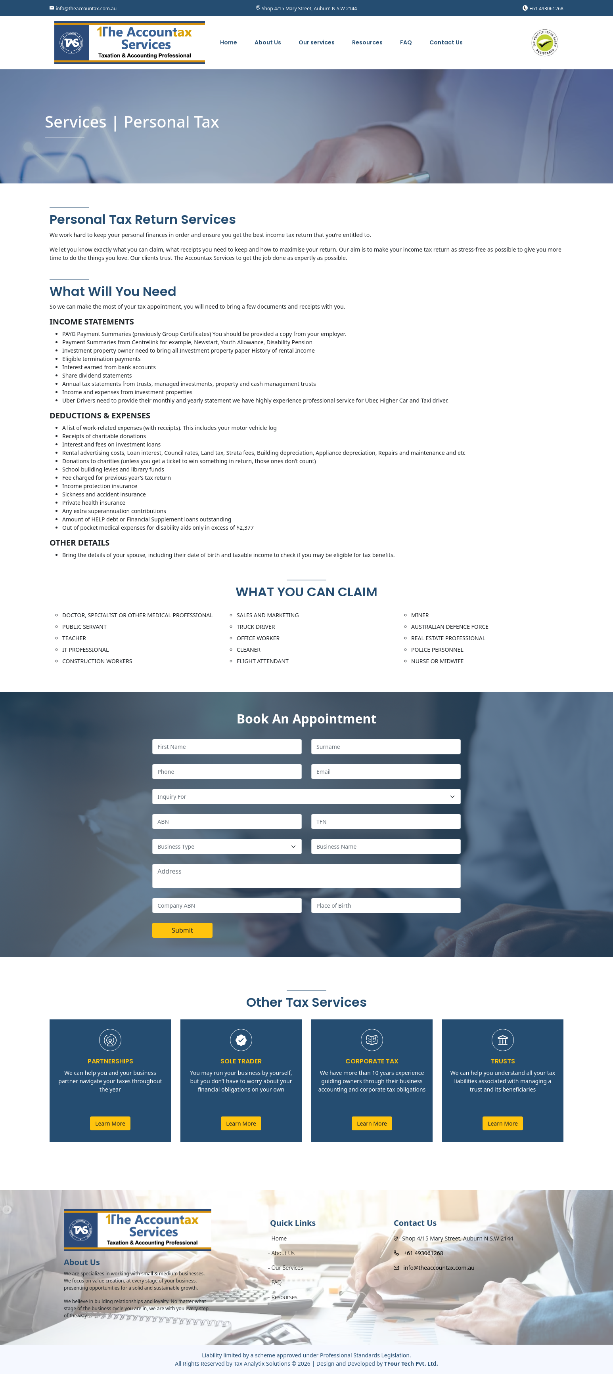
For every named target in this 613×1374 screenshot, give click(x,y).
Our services (317, 42)
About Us (268, 42)
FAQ (406, 42)
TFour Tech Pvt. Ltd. (411, 1363)
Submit (182, 930)
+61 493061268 (547, 8)
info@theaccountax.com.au (86, 8)
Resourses (285, 1297)
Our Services (287, 1267)
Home (228, 42)
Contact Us (446, 42)
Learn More (110, 1123)
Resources (367, 42)
